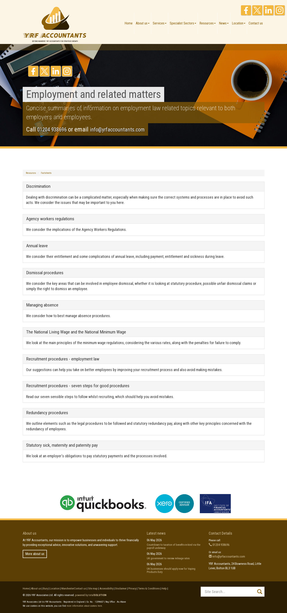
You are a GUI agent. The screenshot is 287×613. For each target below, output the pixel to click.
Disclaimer (120, 588)
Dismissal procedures (44, 272)
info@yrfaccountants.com (117, 130)
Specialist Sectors (183, 23)
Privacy (132, 588)
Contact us (256, 23)
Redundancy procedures (47, 412)
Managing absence (42, 305)
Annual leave (37, 245)
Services (160, 23)
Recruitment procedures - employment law (62, 359)
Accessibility (106, 588)
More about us (34, 554)
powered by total (90, 595)
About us (143, 23)
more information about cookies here (84, 606)
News (224, 23)
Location (238, 23)
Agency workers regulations (50, 218)
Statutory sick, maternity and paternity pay (62, 445)
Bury (45, 588)
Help (164, 588)
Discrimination (38, 186)
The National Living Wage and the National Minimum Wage (76, 332)
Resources (207, 23)
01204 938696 (52, 130)
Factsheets (46, 173)
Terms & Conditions (149, 588)
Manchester (67, 588)
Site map (93, 588)
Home (129, 23)
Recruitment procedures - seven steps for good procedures (77, 385)
